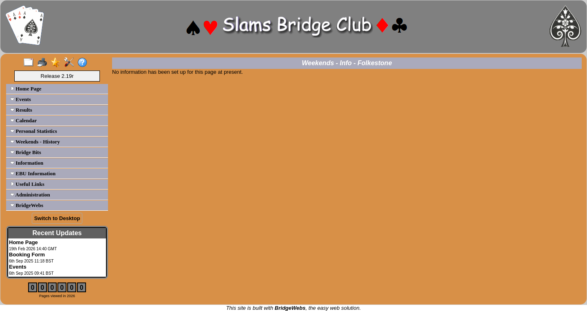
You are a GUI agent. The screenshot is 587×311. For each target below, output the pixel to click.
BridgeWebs (26, 205)
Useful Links (27, 184)
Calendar (23, 120)
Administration (30, 195)
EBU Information (32, 173)
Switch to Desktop (57, 218)
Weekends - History (35, 142)
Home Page (25, 89)
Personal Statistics (33, 131)
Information (26, 163)
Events (20, 99)
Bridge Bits (25, 152)
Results (21, 110)
